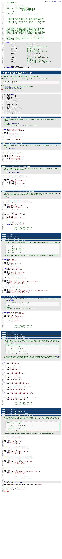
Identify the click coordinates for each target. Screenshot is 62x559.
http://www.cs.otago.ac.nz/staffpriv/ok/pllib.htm (14, 101)
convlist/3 (18, 141)
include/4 (8, 104)
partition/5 (18, 194)
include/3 (9, 168)
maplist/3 (11, 338)
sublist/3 (22, 143)
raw (60, 1)
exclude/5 (20, 104)
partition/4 (14, 141)
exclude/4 (16, 104)
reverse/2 (58, 401)
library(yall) (10, 339)
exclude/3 (9, 141)
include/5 (12, 104)
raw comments (52, 1)
